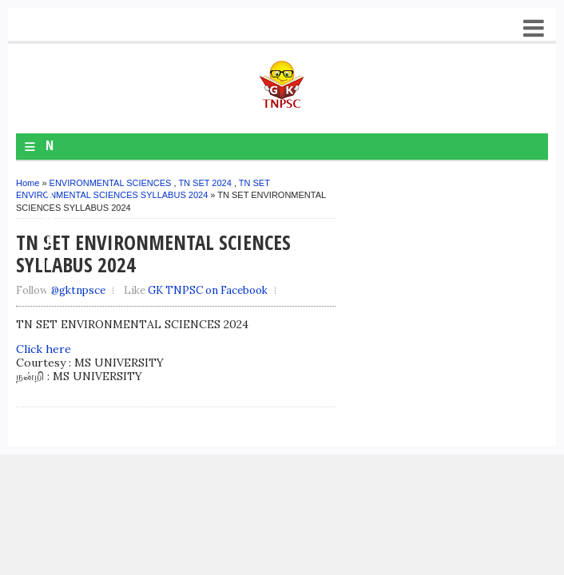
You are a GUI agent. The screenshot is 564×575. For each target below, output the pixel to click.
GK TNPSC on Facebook (208, 290)
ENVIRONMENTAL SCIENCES (111, 183)
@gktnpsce (77, 290)
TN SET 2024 (204, 183)
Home (27, 183)
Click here (43, 349)
